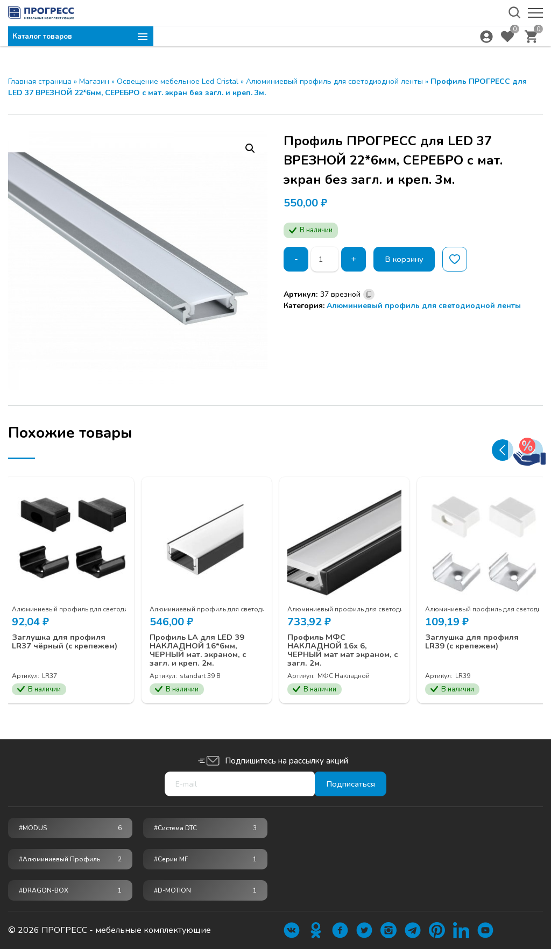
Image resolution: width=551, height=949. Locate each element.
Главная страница (40, 81)
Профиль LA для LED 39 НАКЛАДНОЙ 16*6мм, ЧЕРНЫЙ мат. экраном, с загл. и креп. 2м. (205, 643)
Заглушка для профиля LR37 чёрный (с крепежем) (65, 638)
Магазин (94, 81)
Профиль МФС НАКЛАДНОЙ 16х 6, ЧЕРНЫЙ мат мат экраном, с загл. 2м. (335, 643)
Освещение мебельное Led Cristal (177, 81)
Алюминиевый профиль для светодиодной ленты (334, 81)
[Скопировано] (369, 294)
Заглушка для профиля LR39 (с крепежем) (478, 633)
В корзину (407, 259)
